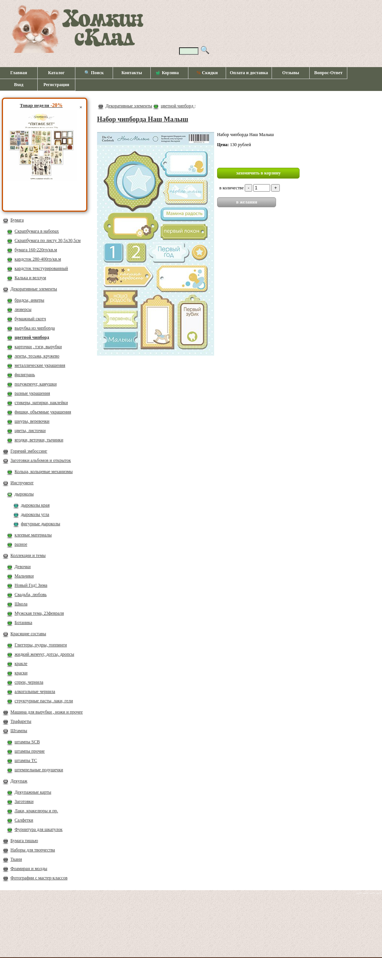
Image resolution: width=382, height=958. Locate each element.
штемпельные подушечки (39, 769)
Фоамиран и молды (28, 868)
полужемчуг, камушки (36, 384)
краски (21, 672)
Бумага (17, 220)
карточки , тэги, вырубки (38, 346)
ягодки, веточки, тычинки (39, 439)
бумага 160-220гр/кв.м (36, 249)
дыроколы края (35, 505)
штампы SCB (27, 741)
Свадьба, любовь (31, 594)
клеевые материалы (33, 535)
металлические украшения (40, 365)
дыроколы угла (35, 514)
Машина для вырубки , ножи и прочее (46, 712)
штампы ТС (26, 760)
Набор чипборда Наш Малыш (142, 119)
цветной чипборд (32, 337)
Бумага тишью (24, 840)
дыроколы (24, 494)
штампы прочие (30, 751)
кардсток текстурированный (41, 268)
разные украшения (32, 393)
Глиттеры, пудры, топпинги (41, 644)
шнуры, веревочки (32, 421)
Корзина (167, 73)
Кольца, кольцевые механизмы (44, 471)
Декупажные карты (33, 792)
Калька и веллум (30, 277)
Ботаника (23, 622)
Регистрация (56, 84)
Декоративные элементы (33, 289)
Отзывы (290, 72)
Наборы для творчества (32, 850)
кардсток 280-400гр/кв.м (38, 259)
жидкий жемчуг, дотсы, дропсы (44, 654)
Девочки (23, 566)
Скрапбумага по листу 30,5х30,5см (48, 240)
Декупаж (18, 781)
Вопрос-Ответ (328, 72)
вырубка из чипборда (35, 328)
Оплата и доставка (249, 72)
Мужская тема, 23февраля (39, 613)
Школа (21, 603)
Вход (18, 84)
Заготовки (24, 801)
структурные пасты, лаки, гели (44, 700)
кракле (21, 663)
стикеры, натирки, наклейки (41, 402)
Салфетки (24, 820)
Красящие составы (28, 633)
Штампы (18, 730)
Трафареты (20, 721)
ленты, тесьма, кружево (37, 356)
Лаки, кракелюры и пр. (36, 810)
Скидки (206, 72)
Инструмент (22, 482)
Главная (18, 72)
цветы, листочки (30, 430)
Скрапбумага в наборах (37, 231)
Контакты (131, 72)
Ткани (16, 859)
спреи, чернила (29, 682)
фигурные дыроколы (40, 523)
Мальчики (24, 576)
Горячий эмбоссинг (28, 451)
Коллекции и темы (28, 555)
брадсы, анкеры (29, 300)
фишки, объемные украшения (43, 412)
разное (21, 544)
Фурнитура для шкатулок (39, 829)
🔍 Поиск (94, 72)
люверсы (23, 309)
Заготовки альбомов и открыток (40, 460)
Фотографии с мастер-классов (39, 877)
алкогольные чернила (35, 691)
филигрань (25, 374)
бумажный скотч (30, 318)
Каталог (56, 72)
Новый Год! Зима (31, 585)
